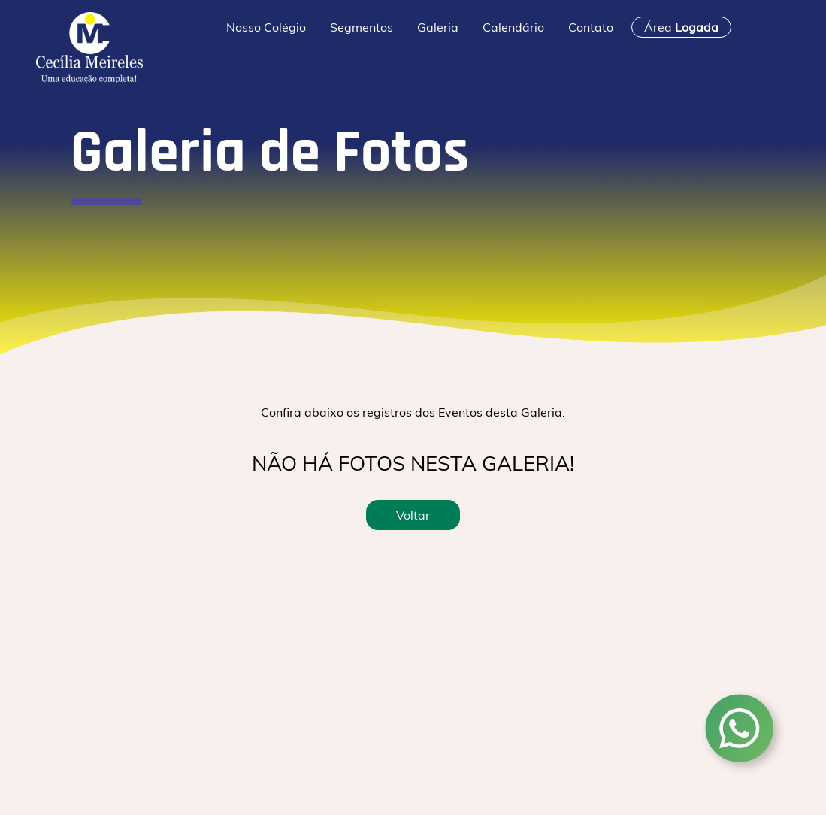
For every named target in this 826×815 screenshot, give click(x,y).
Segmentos (361, 27)
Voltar (413, 515)
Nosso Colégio (266, 27)
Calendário (513, 27)
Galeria (437, 27)
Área (681, 27)
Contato (590, 27)
